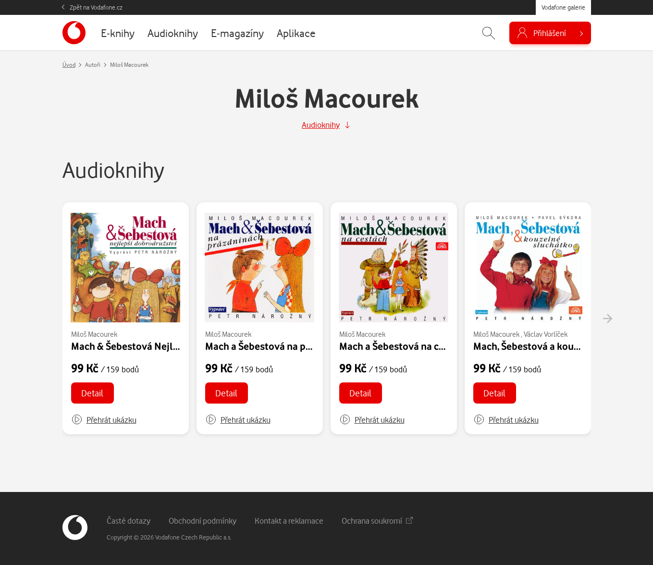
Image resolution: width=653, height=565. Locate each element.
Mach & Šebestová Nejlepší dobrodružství (164, 346)
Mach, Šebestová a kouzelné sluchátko (559, 346)
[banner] (74, 32)
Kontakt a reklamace (289, 521)
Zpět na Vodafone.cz (96, 7)
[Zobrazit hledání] (488, 33)
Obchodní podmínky (202, 521)
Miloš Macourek (94, 334)
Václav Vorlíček (545, 334)
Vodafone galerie (563, 7)
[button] (103, 420)
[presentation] (607, 318)
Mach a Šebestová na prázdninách (280, 346)
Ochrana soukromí (377, 521)
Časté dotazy (128, 521)
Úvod (68, 64)
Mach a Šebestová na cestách (403, 346)
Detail (92, 392)
